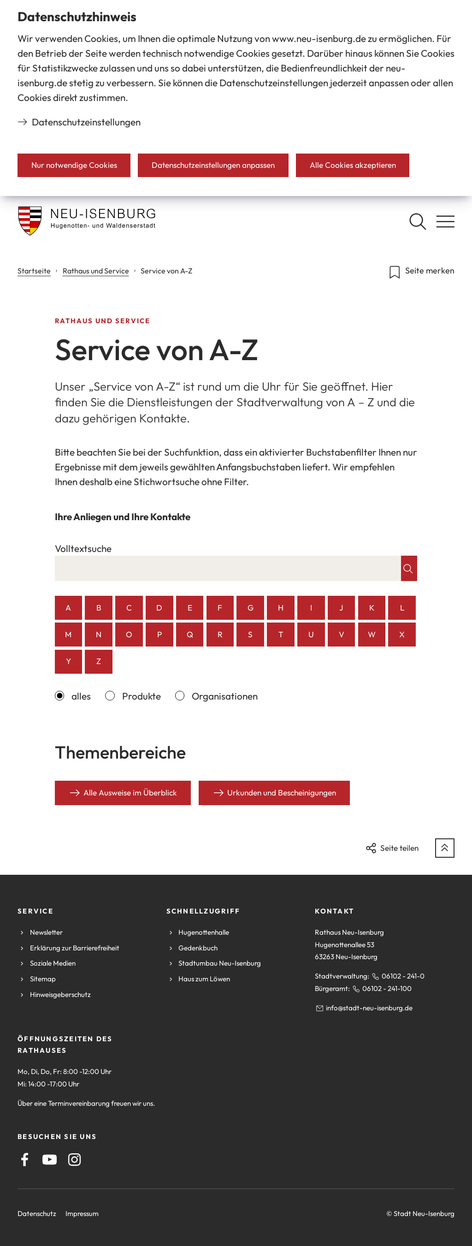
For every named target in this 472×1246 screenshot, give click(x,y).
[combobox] (228, 568)
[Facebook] (25, 1159)
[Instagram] (74, 1159)
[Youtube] (49, 1159)
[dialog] (236, 98)
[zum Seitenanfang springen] (444, 848)
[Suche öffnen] (417, 221)
